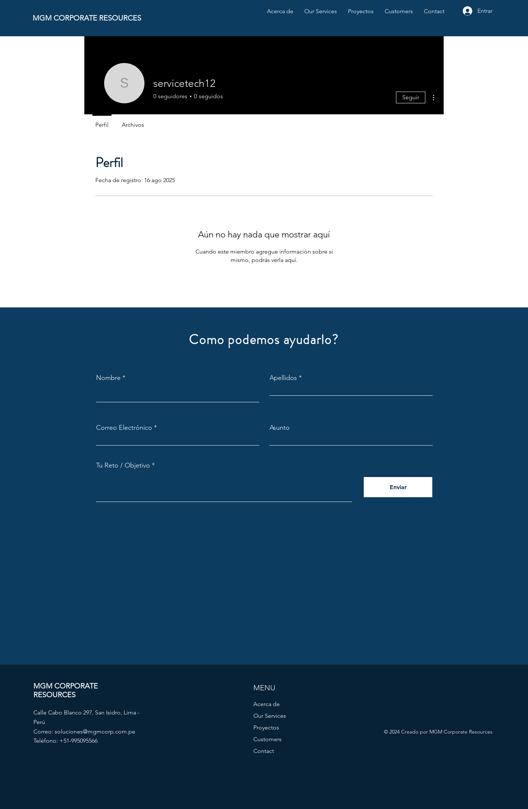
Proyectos (266, 727)
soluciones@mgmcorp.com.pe (95, 731)
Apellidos (283, 377)
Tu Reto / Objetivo (123, 465)
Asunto (280, 427)
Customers (267, 739)
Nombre (108, 377)
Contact (263, 750)
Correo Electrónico (124, 427)
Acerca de (266, 704)
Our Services (269, 715)
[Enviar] (398, 487)
